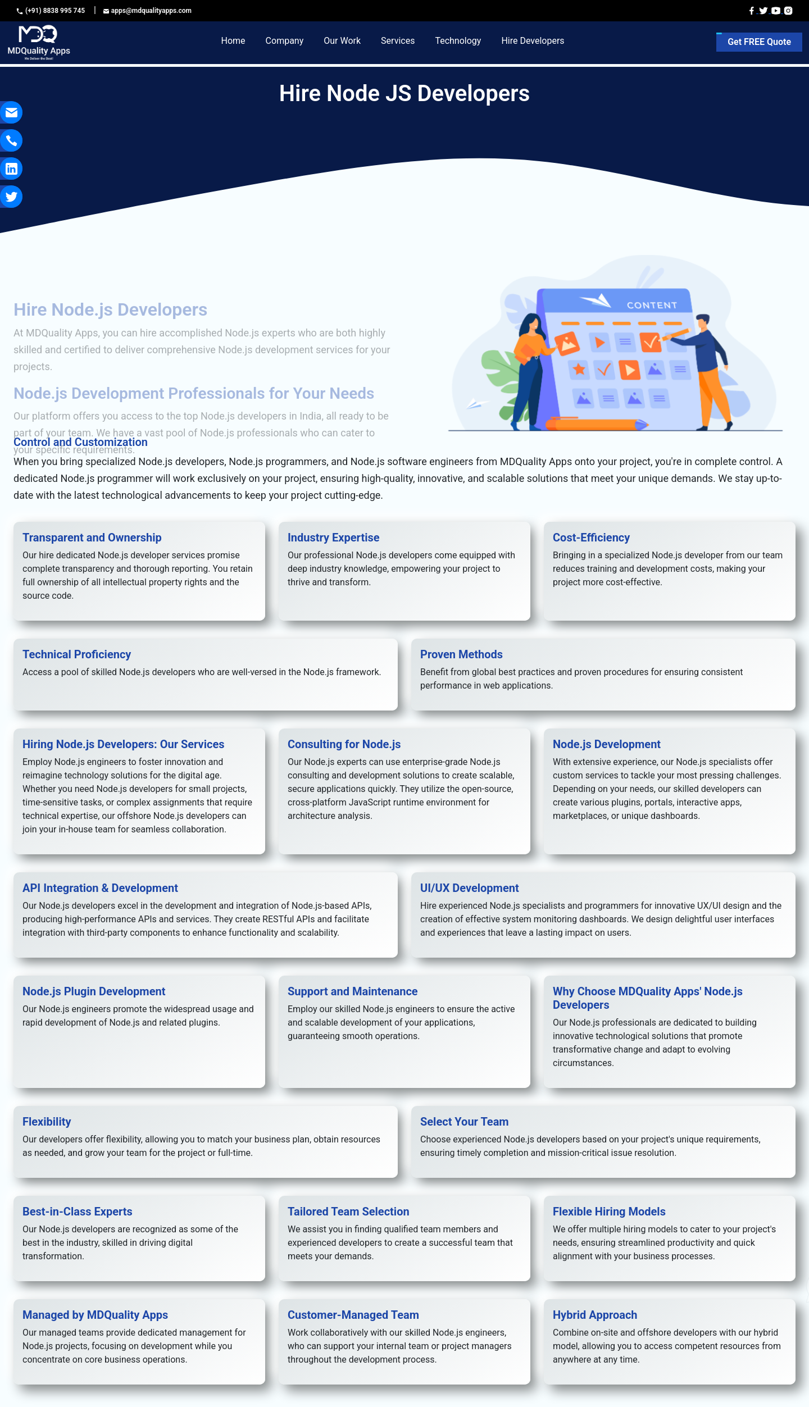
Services (398, 40)
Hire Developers (532, 40)
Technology (458, 40)
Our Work (342, 40)
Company (285, 40)
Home (233, 40)
